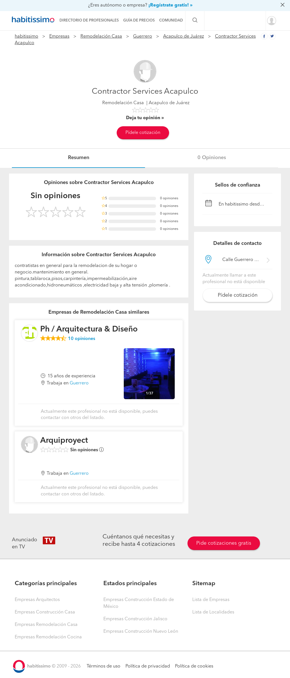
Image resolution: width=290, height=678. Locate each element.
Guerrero (142, 36)
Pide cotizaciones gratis (223, 543)
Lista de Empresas (210, 600)
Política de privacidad (147, 666)
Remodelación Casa (101, 36)
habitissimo (26, 36)
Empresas (59, 36)
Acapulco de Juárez (183, 36)
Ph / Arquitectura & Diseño (89, 329)
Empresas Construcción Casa (45, 612)
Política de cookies (194, 666)
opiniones (81, 339)
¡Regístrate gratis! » (170, 5)
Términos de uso (103, 666)
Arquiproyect (64, 441)
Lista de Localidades (213, 612)
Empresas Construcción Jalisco (135, 619)
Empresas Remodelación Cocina (48, 637)
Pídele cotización (142, 133)
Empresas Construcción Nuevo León (140, 631)
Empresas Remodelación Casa (46, 625)
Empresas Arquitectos (37, 600)
